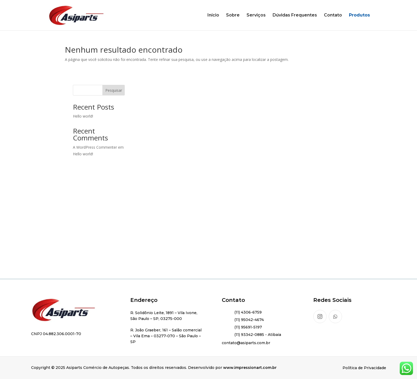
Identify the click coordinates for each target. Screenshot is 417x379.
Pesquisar (113, 90)
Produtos (359, 15)
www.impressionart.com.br (250, 367)
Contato (333, 15)
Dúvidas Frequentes (295, 15)
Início (213, 15)
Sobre (233, 15)
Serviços (256, 15)
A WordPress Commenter (95, 147)
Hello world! (83, 116)
